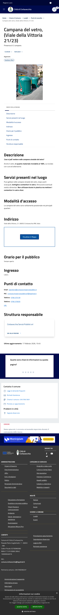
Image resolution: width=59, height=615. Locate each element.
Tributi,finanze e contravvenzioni (13, 508)
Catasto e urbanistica (44, 484)
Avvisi (35, 507)
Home (4, 18)
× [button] (57, 593)
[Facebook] (47, 454)
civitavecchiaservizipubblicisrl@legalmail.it (22, 293)
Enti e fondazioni (10, 477)
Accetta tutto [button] (22, 607)
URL (5, 305)
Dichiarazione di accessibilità (14, 590)
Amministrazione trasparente (14, 579)
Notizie (35, 500)
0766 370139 (15, 297)
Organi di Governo (11, 466)
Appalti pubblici (42, 480)
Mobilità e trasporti (43, 487)
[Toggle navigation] (4, 9)
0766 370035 (15, 301)
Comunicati (37, 503)
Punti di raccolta (36, 18)
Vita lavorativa (41, 473)
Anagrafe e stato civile (44, 466)
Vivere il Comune (15, 18)
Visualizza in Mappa (29, 237)
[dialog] (29, 603)
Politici (7, 480)
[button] (29, 611)
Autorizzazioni (13, 523)
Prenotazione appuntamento (42, 536)
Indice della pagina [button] (13, 107)
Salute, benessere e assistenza (14, 518)
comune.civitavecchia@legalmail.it (13, 562)
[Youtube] (52, 454)
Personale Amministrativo (13, 484)
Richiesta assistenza (40, 546)
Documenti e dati (10, 487)
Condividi (9, 52)
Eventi (35, 520)
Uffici (6, 473)
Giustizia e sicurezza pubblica (18, 503)
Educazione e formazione (16, 500)
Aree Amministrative (12, 469)
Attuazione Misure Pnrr (16, 526)
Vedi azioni (18, 52)
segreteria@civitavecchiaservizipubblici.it (23, 289)
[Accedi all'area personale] (50, 3)
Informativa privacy (11, 583)
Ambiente (11, 513)
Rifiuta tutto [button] (37, 607)
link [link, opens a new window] (49, 603)
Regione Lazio (7, 3)
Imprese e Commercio (44, 477)
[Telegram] (47, 456)
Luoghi (26, 18)
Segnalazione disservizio (41, 539)
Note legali (8, 586)
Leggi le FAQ (37, 543)
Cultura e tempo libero (44, 469)
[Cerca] (55, 9)
